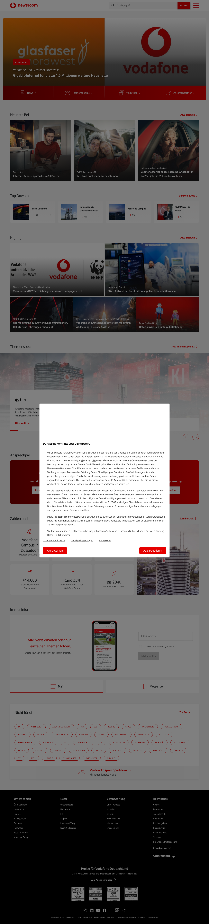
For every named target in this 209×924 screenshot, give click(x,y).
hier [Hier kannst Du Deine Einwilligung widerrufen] (94, 460)
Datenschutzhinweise (54, 540)
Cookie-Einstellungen (82, 540)
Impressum (105, 540)
